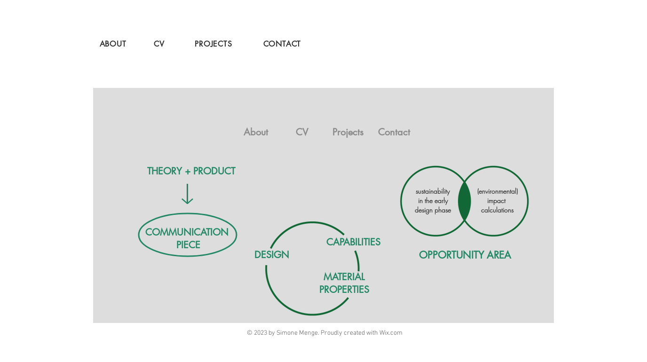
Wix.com (390, 333)
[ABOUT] (113, 43)
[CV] (160, 43)
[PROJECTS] (214, 43)
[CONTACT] (283, 43)
